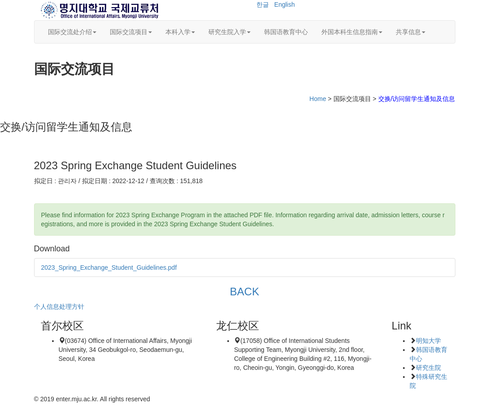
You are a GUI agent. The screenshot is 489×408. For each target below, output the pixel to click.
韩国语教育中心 (286, 31)
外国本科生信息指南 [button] (351, 31)
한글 (262, 4)
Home (317, 98)
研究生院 (428, 367)
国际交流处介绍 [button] (72, 31)
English (284, 4)
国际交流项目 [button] (131, 31)
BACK (244, 291)
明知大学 (428, 340)
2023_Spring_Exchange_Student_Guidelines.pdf (109, 267)
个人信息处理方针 (59, 306)
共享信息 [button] (410, 31)
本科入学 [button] (180, 31)
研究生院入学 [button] (229, 31)
